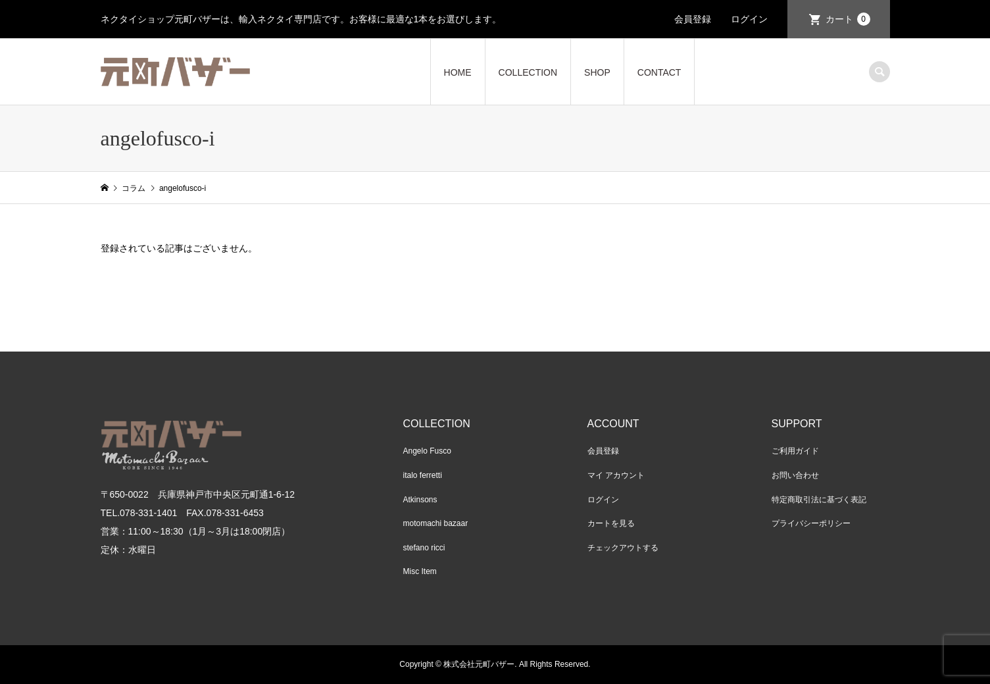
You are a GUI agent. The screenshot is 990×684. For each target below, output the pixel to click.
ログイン (749, 19)
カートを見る (611, 523)
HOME (458, 72)
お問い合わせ (795, 475)
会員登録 (692, 19)
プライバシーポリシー (811, 523)
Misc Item (420, 571)
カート (848, 19)
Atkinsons (420, 499)
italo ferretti (422, 475)
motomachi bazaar (435, 523)
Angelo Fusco (427, 451)
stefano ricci (424, 547)
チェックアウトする (622, 547)
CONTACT (659, 72)
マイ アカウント (616, 475)
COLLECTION (528, 72)
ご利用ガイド (795, 451)
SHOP (597, 72)
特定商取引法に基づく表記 (819, 499)
